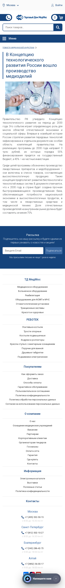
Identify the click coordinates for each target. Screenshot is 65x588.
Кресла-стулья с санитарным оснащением (32, 344)
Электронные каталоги (32, 478)
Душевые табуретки (32, 352)
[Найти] (57, 27)
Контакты (32, 463)
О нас (32, 421)
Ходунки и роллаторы (32, 340)
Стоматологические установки (32, 304)
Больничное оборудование (32, 291)
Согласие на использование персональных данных (33, 404)
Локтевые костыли (32, 327)
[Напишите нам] (41, 578)
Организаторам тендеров (32, 442)
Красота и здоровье (33, 312)
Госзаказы (32, 446)
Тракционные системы (32, 308)
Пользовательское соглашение (33, 391)
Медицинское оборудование (32, 287)
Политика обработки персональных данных (32, 399)
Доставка (32, 378)
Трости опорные (32, 331)
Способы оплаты (32, 382)
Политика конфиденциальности (33, 395)
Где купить (32, 459)
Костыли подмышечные (32, 335)
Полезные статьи (32, 487)
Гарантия (32, 455)
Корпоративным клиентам (32, 438)
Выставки (32, 482)
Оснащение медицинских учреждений (32, 425)
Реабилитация (32, 295)
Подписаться (53, 250)
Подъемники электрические (32, 357)
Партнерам (32, 434)
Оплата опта (32, 451)
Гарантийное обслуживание (32, 387)
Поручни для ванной (32, 348)
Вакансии (32, 429)
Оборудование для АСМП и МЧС (32, 299)
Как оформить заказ (32, 374)
